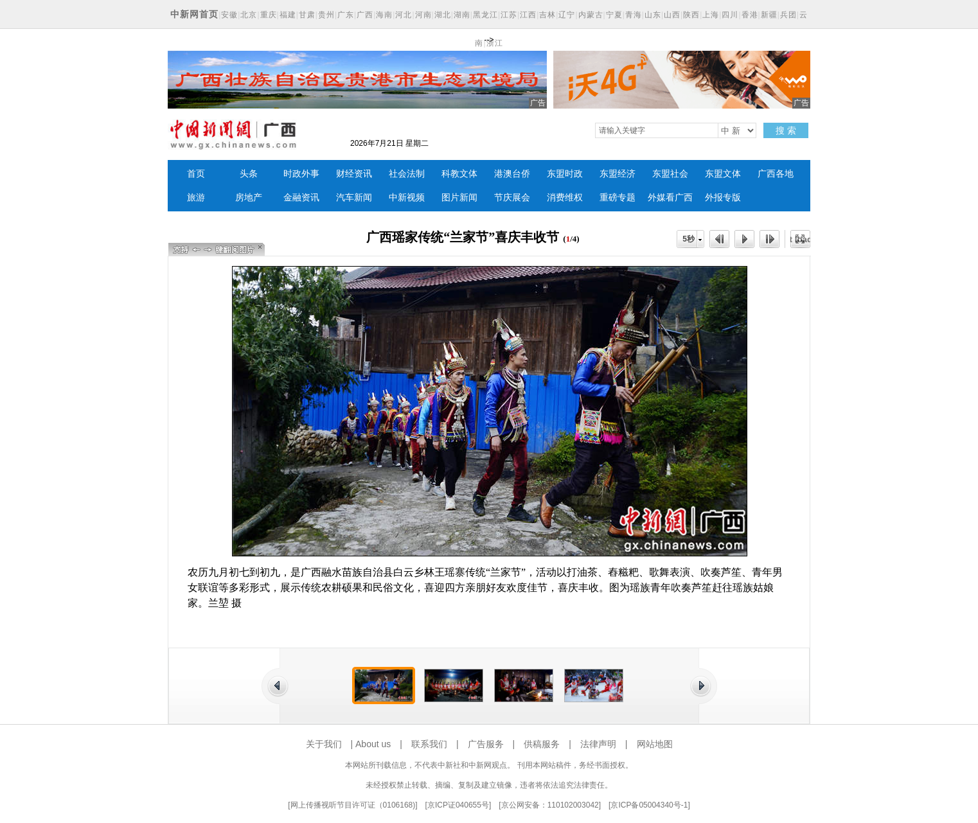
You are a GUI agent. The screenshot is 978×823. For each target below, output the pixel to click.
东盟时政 (565, 174)
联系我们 (429, 744)
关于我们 (324, 744)
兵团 (788, 14)
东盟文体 (723, 174)
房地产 (248, 197)
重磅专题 (618, 197)
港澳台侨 (512, 174)
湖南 (462, 14)
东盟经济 (618, 174)
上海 (710, 14)
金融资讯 (301, 197)
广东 (345, 14)
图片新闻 (459, 197)
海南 (384, 14)
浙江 (494, 43)
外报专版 (723, 197)
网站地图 (655, 744)
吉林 (547, 14)
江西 (528, 14)
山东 (653, 14)
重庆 (268, 14)
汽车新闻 (354, 197)
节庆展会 (512, 197)
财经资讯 (354, 174)
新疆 (769, 14)
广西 (365, 14)
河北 (403, 14)
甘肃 (307, 14)
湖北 (442, 14)
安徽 (229, 14)
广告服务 (486, 744)
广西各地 (776, 174)
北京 (248, 14)
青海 (633, 14)
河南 (423, 14)
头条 (249, 174)
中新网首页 (194, 14)
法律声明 (598, 744)
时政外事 (301, 174)
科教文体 (459, 174)
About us (373, 744)
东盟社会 (670, 174)
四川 (730, 14)
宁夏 (614, 14)
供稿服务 (542, 744)
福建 (288, 14)
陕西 (691, 14)
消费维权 (565, 197)
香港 (750, 14)
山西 (672, 14)
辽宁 (566, 14)
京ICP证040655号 (458, 805)
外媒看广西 (670, 197)
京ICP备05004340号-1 (649, 805)
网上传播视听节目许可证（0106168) (353, 805)
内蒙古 (590, 14)
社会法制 (407, 174)
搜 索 (786, 130)
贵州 (326, 14)
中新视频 (407, 197)
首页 (196, 174)
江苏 (509, 14)
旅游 (196, 197)
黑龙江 (485, 14)
